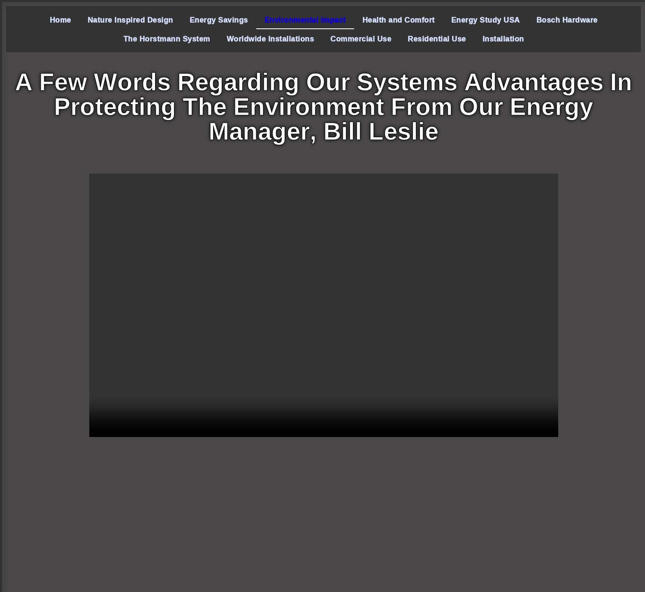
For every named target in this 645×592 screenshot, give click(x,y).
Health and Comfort (398, 20)
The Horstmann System (166, 39)
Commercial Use (360, 39)
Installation (503, 39)
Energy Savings (219, 20)
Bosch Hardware (567, 20)
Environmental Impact (305, 20)
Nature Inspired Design (130, 20)
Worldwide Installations (270, 39)
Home (60, 20)
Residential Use (437, 39)
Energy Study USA (485, 20)
